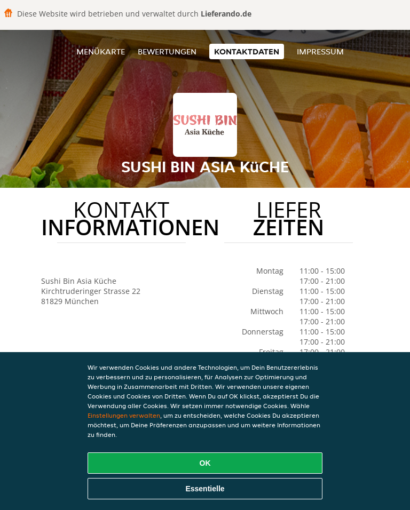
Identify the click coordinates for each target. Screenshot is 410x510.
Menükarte (100, 51)
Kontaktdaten (246, 51)
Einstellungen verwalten (124, 415)
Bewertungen (167, 51)
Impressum (320, 51)
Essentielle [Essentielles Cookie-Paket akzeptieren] (204, 488)
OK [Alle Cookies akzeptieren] (205, 463)
